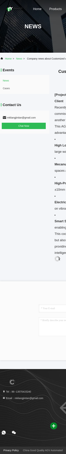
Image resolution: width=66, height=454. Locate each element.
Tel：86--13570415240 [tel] (16, 391)
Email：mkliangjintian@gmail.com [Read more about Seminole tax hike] (22, 398)
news (19, 58)
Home (37, 9)
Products (55, 9)
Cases (6, 88)
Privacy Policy (11, 450)
